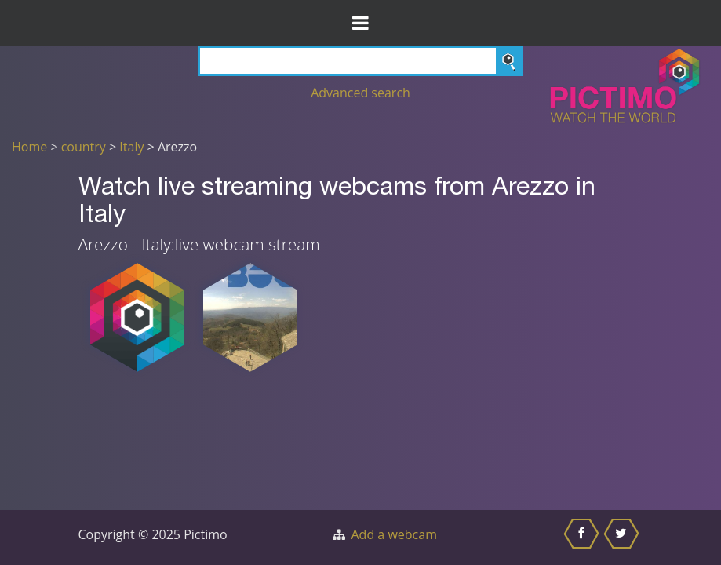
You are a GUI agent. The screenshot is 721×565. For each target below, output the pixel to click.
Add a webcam (394, 534)
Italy (131, 146)
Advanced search (360, 92)
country (83, 146)
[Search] (360, 61)
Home (29, 146)
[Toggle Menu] (360, 23)
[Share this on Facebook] (583, 537)
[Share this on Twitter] (623, 537)
